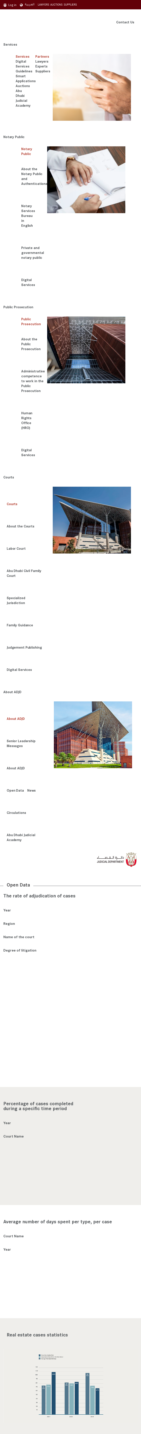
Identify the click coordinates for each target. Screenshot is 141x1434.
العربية (27, 5)
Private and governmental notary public (32, 252)
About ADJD (12, 691)
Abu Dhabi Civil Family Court (24, 573)
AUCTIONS (56, 4)
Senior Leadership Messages (21, 743)
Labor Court (16, 548)
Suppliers (42, 71)
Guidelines (24, 71)
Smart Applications (26, 78)
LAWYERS (43, 4)
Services (10, 44)
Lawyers (41, 61)
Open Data (15, 790)
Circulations (16, 812)
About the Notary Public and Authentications (34, 176)
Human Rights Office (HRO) (26, 420)
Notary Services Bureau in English (28, 215)
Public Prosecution (18, 306)
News (31, 790)
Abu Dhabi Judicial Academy (23, 98)
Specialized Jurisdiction (16, 600)
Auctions (23, 85)
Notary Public (14, 136)
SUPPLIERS (70, 4)
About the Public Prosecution (31, 343)
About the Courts (20, 526)
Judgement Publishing (24, 647)
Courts (8, 477)
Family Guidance (20, 624)
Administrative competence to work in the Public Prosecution (33, 380)
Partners (42, 56)
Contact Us (125, 22)
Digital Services (22, 64)
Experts (41, 66)
